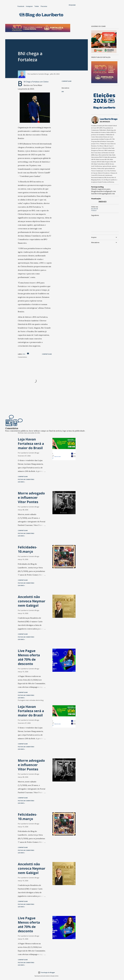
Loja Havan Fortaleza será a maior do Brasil (31, 443)
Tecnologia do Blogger (46, 972)
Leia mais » (21, 482)
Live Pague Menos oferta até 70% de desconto (29, 657)
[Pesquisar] (72, 5)
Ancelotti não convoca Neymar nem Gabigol (31, 601)
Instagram (29, 6)
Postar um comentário (26, 479)
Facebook (21, 6)
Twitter (36, 6)
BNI (63, 91)
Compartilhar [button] (66, 81)
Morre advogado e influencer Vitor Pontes (31, 497)
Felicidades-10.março (27, 549)
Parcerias (44, 6)
